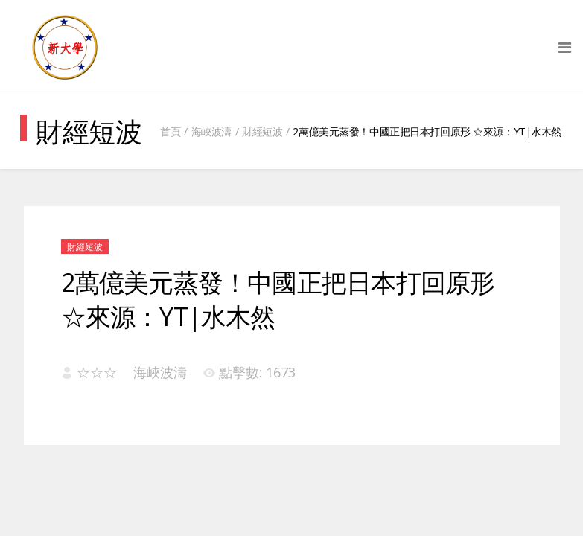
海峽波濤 (211, 131)
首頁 (170, 131)
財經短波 (262, 131)
